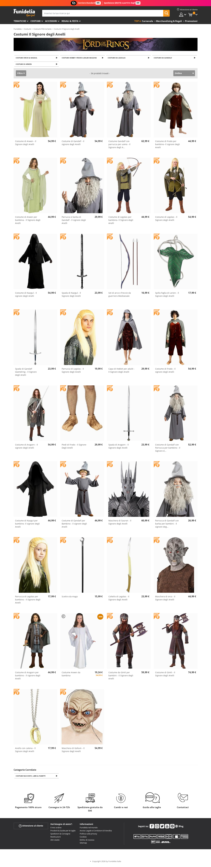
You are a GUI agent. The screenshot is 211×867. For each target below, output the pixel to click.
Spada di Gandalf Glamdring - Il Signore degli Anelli (26, 372)
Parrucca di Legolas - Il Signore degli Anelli (73, 371)
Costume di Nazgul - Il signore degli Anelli (26, 295)
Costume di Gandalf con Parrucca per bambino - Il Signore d (167, 448)
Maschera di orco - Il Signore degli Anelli (165, 599)
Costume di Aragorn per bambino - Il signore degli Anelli (27, 676)
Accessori (51, 21)
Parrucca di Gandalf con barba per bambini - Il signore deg (167, 524)
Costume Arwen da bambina (71, 675)
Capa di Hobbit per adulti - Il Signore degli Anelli (121, 371)
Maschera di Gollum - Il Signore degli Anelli (73, 751)
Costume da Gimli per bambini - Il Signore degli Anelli (120, 676)
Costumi (35, 21)
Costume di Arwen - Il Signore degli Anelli (25, 143)
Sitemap (83, 844)
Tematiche (20, 21)
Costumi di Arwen (24, 65)
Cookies (83, 838)
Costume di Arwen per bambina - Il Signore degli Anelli (27, 220)
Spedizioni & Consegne (60, 835)
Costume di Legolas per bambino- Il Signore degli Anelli (120, 220)
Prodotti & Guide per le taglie (62, 831)
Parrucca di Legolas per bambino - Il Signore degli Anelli (27, 600)
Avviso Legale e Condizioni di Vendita (96, 831)
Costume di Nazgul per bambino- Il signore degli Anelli (27, 524)
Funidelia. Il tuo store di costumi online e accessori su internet (24, 13)
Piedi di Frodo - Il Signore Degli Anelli (74, 447)
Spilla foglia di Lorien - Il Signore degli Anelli (167, 295)
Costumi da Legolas (117, 58)
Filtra (20, 74)
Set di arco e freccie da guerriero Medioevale (119, 295)
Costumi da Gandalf (163, 58)
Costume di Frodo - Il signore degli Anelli (165, 371)
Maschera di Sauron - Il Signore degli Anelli (119, 523)
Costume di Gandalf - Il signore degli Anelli (73, 143)
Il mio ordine (55, 828)
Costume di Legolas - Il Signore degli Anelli (166, 219)
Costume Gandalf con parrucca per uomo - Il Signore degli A (119, 145)
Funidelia (18, 29)
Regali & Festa (70, 21)
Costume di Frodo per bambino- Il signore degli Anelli (167, 145)
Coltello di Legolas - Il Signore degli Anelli (118, 599)
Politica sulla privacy (88, 835)
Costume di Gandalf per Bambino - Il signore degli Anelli (74, 524)
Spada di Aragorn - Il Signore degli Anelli (118, 447)
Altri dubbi (54, 841)
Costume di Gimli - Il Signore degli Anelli (165, 675)
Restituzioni (55, 838)
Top (136, 21)
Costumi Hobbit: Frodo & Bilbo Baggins (79, 58)
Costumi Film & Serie (42, 29)
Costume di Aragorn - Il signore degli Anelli (26, 447)
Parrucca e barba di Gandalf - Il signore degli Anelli (74, 220)
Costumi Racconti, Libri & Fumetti (31, 777)
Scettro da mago (70, 597)
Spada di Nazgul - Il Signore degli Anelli (71, 295)
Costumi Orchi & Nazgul (27, 58)
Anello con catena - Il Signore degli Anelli (25, 751)
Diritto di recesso (87, 841)
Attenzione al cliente (31, 827)
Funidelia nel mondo (89, 828)
